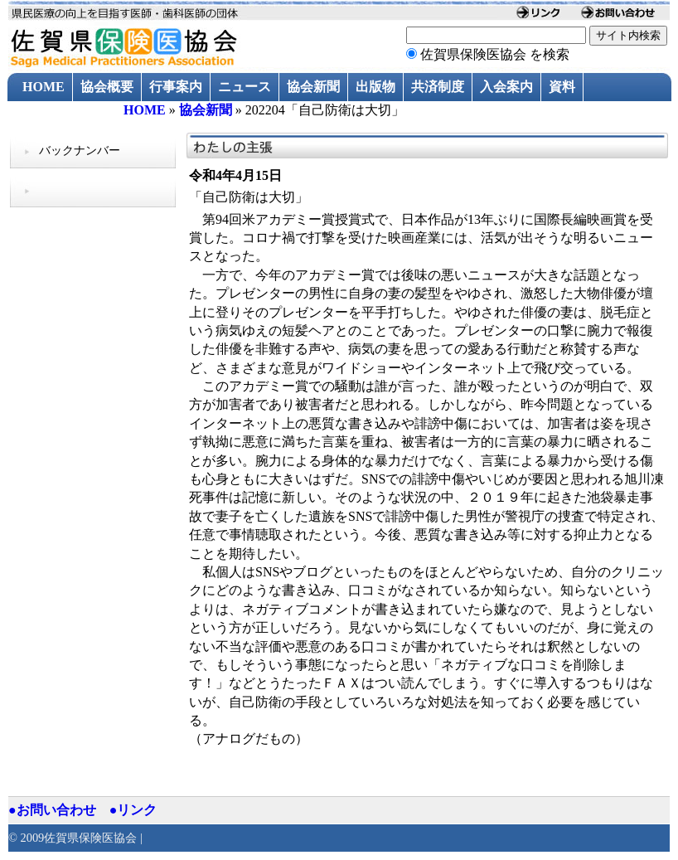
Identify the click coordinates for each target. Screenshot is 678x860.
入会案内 (506, 87)
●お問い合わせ (52, 810)
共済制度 (437, 87)
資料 (562, 87)
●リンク (133, 810)
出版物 (375, 87)
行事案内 (175, 87)
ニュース (244, 87)
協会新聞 (313, 87)
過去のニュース (68, 116)
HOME (43, 87)
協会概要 (106, 87)
